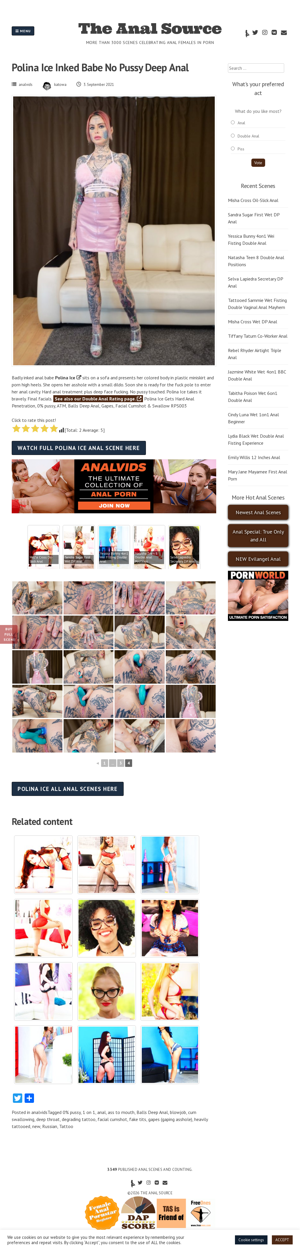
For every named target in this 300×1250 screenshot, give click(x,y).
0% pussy (72, 1112)
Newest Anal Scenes (258, 512)
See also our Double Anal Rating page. (98, 399)
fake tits (137, 1119)
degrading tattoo (79, 1119)
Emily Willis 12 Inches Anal (254, 457)
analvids (26, 84)
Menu (23, 31)
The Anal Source (149, 28)
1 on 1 (89, 1112)
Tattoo (66, 1126)
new (36, 1126)
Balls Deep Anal (152, 1112)
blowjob (178, 1112)
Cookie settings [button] (251, 1239)
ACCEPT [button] (282, 1239)
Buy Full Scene (10, 634)
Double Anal (248, 136)
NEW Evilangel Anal (258, 559)
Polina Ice (65, 378)
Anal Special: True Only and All (258, 535)
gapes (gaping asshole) (170, 1119)
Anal (241, 122)
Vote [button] (258, 162)
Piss (241, 149)
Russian (49, 1126)
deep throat (48, 1119)
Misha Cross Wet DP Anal (252, 322)
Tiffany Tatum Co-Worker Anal (257, 336)
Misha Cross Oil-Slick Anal (253, 200)
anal (101, 1112)
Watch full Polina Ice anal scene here (79, 447)
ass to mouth (121, 1112)
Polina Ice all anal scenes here (68, 788)
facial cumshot (112, 1119)
